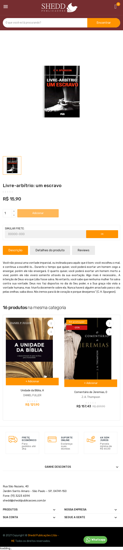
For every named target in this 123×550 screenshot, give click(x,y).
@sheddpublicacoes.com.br (24, 500)
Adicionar (38, 213)
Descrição (15, 250)
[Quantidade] (7, 213)
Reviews (83, 250)
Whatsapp (95, 540)
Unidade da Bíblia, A (32, 390)
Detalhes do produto (50, 250)
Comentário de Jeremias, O (90, 392)
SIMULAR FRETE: (14, 228)
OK (102, 234)
